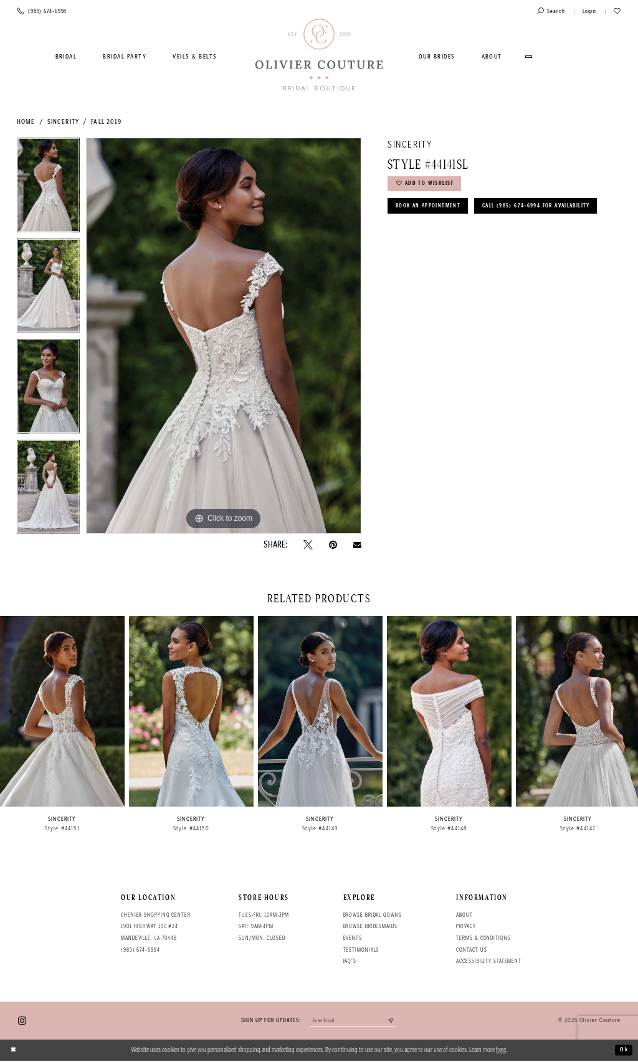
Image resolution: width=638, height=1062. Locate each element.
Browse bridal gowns (372, 915)
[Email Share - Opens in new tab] (357, 545)
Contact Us (471, 950)
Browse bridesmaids (370, 926)
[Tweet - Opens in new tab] (308, 544)
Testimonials (361, 950)
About (464, 915)
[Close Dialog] (14, 1051)
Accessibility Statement (488, 961)
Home (26, 122)
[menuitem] (66, 56)
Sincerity (63, 122)
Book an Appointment (432, 210)
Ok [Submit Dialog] (623, 1051)
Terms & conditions (483, 938)
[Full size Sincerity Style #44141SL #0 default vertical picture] (224, 335)
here (501, 1051)
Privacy (465, 926)
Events (352, 938)
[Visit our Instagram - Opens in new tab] (22, 1021)
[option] (48, 188)
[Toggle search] (551, 11)
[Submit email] (396, 1021)
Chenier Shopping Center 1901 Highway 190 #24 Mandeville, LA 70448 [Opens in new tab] (156, 926)
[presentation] (62, 711)
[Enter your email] (352, 1021)
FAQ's (349, 961)
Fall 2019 (106, 122)
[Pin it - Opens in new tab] (333, 544)
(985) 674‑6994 (140, 950)
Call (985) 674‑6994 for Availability (458, 235)
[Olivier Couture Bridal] (319, 55)
